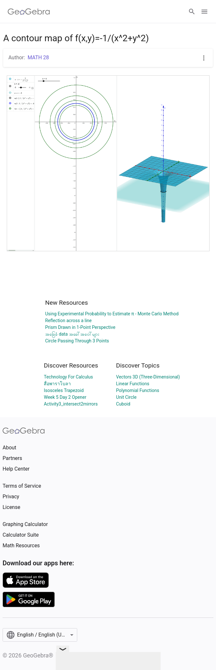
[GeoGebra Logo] (29, 11)
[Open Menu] (204, 11)
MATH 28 (38, 57)
